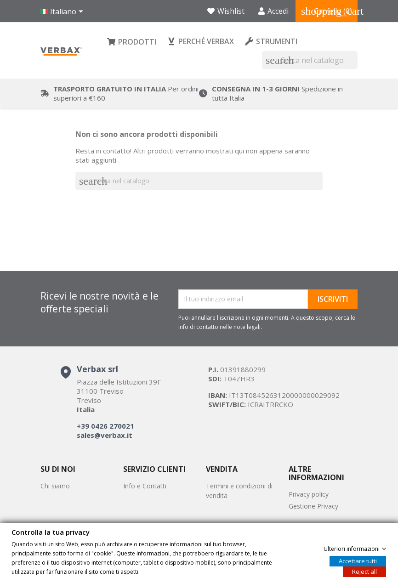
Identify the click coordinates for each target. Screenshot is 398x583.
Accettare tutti (358, 560)
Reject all (364, 571)
